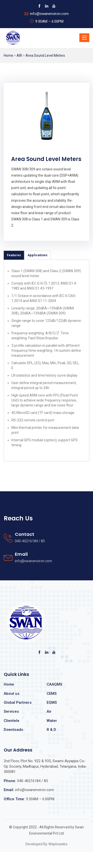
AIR (19, 55)
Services (11, 711)
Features (14, 255)
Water (52, 720)
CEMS (52, 693)
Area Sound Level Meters (45, 55)
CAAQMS (54, 684)
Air (49, 711)
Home (8, 55)
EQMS (52, 702)
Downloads (13, 729)
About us (11, 693)
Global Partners (17, 702)
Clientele (11, 720)
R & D (51, 729)
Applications (37, 255)
